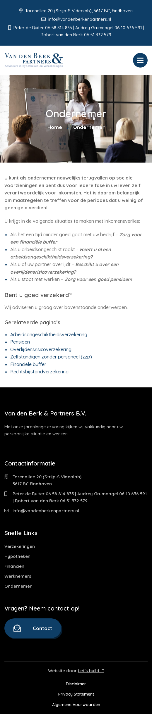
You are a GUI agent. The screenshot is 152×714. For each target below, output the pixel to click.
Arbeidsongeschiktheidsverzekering (48, 334)
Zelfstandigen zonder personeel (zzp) (51, 357)
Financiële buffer (28, 364)
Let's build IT (91, 670)
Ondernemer (18, 586)
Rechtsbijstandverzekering (39, 372)
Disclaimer (76, 684)
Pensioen (20, 342)
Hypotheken (17, 556)
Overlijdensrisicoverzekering (40, 349)
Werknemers (17, 576)
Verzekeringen (19, 546)
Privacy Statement (76, 694)
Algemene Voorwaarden (76, 704)
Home (54, 127)
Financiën (14, 566)
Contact (32, 628)
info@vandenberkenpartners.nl (76, 19)
